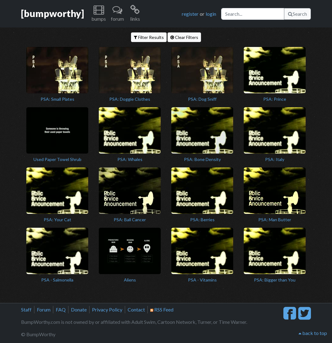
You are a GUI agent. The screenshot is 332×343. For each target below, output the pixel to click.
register (190, 14)
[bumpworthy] (52, 13)
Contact (136, 309)
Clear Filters (184, 37)
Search (297, 14)
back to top (313, 333)
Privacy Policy (107, 309)
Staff (26, 309)
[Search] (252, 14)
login (211, 14)
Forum (43, 309)
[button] (98, 13)
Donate (79, 309)
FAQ (61, 309)
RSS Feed (161, 309)
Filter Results (149, 37)
